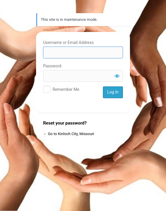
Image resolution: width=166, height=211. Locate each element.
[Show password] (117, 76)
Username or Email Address (68, 42)
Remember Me (65, 89)
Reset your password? (65, 123)
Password (52, 66)
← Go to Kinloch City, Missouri (68, 134)
